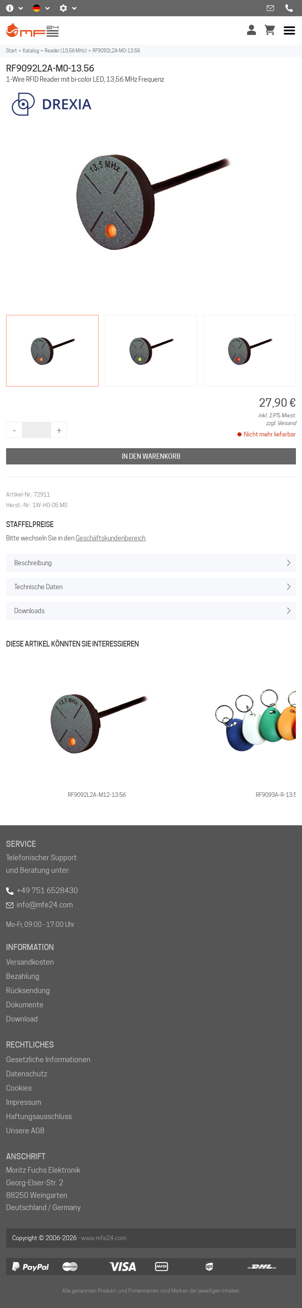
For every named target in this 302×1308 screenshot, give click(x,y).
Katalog (31, 51)
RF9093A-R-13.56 (278, 795)
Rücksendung (28, 990)
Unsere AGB (25, 1130)
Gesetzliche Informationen (48, 1059)
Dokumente (24, 1004)
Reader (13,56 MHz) (66, 51)
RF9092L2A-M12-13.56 (97, 795)
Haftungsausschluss (39, 1116)
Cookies (19, 1088)
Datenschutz (26, 1073)
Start (11, 51)
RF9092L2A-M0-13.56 (116, 51)
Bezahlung (22, 976)
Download (22, 1019)
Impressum (23, 1102)
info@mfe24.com (45, 904)
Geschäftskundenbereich (110, 538)
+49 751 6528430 (47, 890)
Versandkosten (30, 962)
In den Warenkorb (151, 456)
